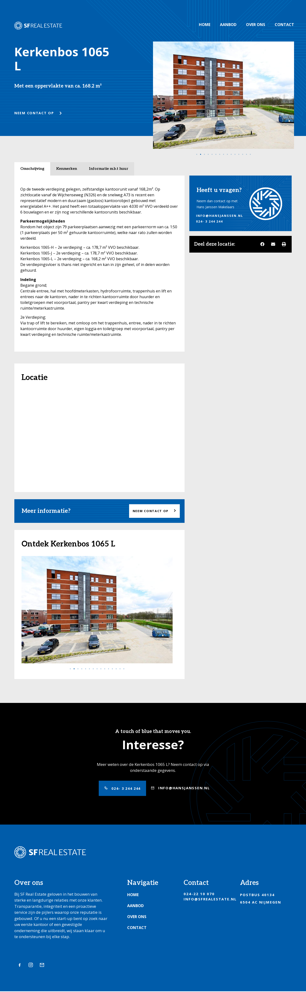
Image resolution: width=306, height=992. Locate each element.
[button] (158, 96)
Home (204, 24)
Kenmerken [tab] (66, 168)
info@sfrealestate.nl (210, 899)
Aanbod (228, 24)
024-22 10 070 (199, 894)
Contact (284, 24)
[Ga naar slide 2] (200, 154)
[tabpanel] (99, 264)
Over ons (255, 24)
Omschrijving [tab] (32, 168)
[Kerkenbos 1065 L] (99, 437)
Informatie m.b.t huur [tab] (108, 168)
